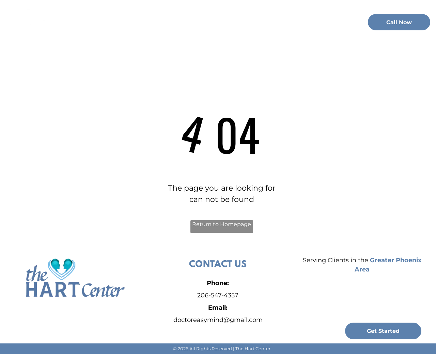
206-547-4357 (217, 295)
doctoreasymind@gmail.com (218, 320)
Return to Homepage (221, 224)
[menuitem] (108, 21)
